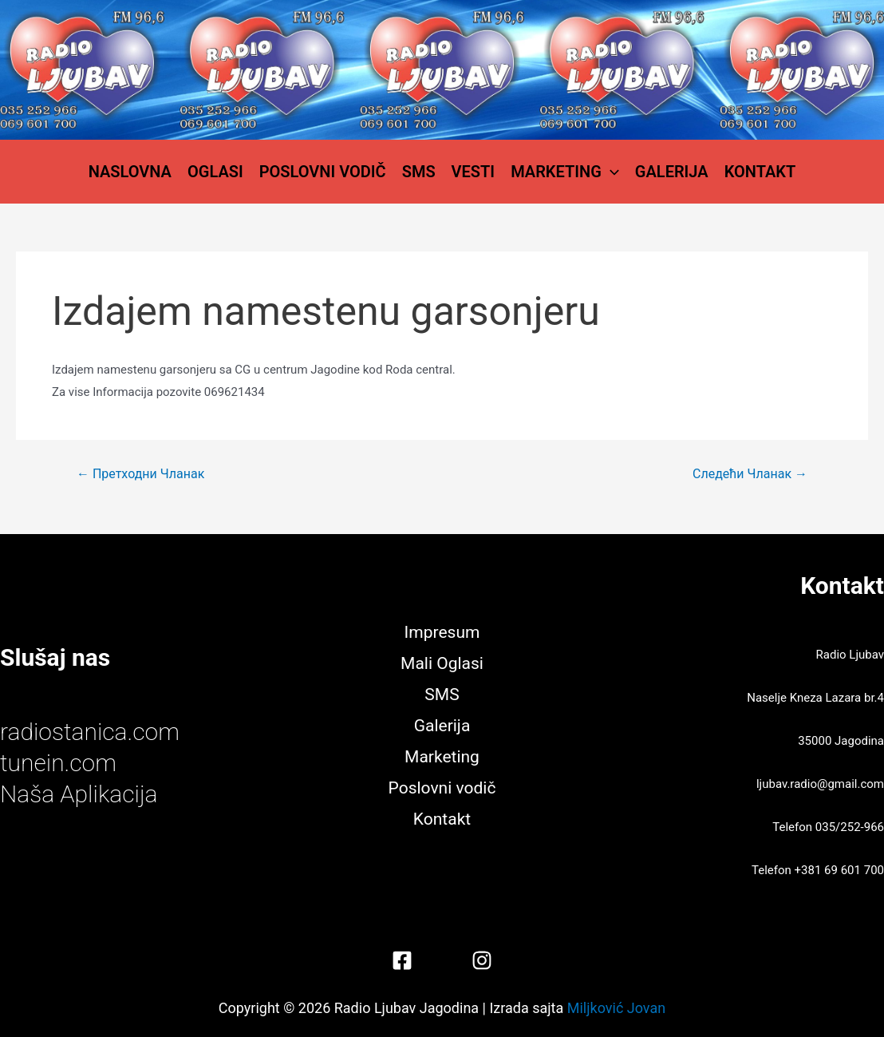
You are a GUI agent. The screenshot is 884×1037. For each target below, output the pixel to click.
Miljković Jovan (616, 1007)
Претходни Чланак (140, 474)
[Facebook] (402, 960)
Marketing (565, 172)
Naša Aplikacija (79, 794)
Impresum (442, 632)
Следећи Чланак (750, 474)
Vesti (473, 171)
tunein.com (58, 763)
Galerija (671, 171)
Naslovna (130, 171)
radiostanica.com (90, 732)
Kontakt (760, 171)
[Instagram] (482, 960)
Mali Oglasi (442, 663)
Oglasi (215, 171)
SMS (419, 171)
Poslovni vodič (322, 171)
